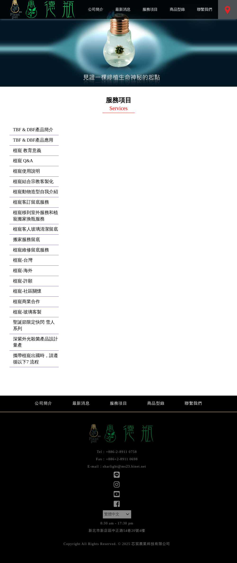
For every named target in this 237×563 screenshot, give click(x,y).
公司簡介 (95, 5)
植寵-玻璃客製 (27, 311)
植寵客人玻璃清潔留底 (35, 229)
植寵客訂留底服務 (31, 202)
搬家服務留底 (26, 239)
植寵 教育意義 (27, 150)
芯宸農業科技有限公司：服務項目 (41, 9)
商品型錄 (177, 5)
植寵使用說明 (26, 171)
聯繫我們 (204, 5)
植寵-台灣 (22, 260)
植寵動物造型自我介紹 (35, 191)
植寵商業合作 (26, 301)
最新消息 (122, 5)
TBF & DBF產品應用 (33, 140)
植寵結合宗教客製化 (33, 181)
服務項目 (150, 5)
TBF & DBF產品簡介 (33, 129)
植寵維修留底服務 (31, 249)
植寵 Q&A (23, 160)
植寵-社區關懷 (27, 291)
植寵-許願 (22, 280)
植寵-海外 (22, 270)
